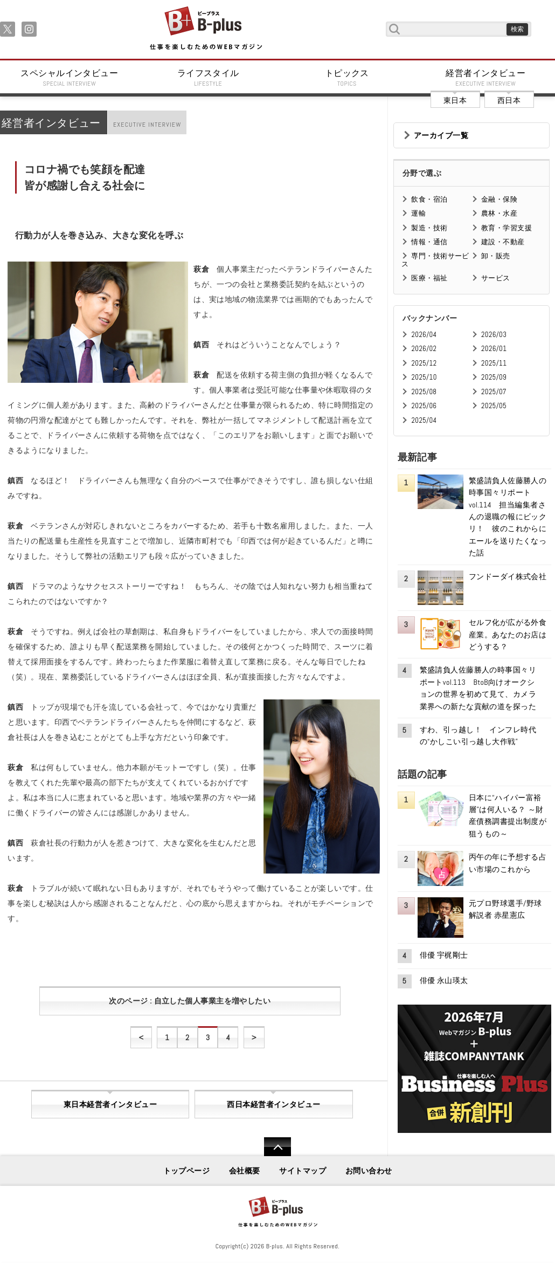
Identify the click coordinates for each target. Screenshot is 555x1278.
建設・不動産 (503, 241)
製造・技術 (429, 227)
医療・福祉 (429, 278)
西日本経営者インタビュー (273, 1104)
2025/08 (423, 391)
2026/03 (494, 334)
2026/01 (494, 348)
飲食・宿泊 (429, 199)
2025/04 (423, 420)
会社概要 (244, 1171)
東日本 (455, 100)
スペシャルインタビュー (69, 77)
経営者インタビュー (486, 77)
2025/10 (423, 377)
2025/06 (423, 405)
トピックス (347, 77)
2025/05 (494, 405)
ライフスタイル (208, 77)
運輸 (418, 213)
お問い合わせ (368, 1171)
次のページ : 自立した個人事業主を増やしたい (189, 1001)
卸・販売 (495, 255)
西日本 (509, 100)
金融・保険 (499, 199)
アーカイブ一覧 (441, 135)
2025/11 (494, 363)
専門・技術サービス (435, 259)
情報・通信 (429, 241)
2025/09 (494, 377)
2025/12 (423, 363)
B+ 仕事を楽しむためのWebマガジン (205, 28)
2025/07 (494, 391)
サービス (495, 278)
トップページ (186, 1171)
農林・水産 (499, 213)
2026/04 (423, 334)
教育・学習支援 (506, 227)
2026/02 (423, 348)
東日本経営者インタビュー (110, 1104)
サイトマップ (302, 1171)
